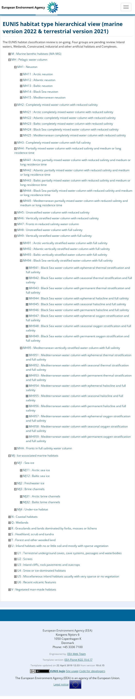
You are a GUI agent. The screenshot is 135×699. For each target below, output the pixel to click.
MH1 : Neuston (27, 67)
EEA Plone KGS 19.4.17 (78, 659)
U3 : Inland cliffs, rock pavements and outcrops (48, 565)
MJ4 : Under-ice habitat (32, 509)
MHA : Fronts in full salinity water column (44, 448)
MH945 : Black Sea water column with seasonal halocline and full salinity (77, 304)
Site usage (72, 671)
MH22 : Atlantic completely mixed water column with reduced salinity (69, 118)
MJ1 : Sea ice (25, 463)
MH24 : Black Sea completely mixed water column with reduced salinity (71, 129)
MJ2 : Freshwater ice (30, 483)
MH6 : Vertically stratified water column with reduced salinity (58, 218)
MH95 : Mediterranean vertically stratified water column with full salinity (71, 348)
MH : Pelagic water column (29, 60)
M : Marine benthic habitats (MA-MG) (36, 54)
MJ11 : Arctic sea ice (36, 470)
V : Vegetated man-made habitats (33, 589)
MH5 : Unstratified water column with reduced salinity (53, 212)
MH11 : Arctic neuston (38, 74)
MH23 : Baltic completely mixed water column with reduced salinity (68, 124)
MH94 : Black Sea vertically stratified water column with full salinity (68, 260)
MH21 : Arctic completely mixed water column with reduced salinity (68, 112)
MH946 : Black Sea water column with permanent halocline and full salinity (79, 310)
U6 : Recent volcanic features (36, 582)
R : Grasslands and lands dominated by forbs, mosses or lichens (54, 528)
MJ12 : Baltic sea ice (36, 476)
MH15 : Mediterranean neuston (44, 97)
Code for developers (92, 671)
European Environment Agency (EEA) (67, 630)
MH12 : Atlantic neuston (39, 80)
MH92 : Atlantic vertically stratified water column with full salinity (66, 249)
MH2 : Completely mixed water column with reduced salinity (57, 105)
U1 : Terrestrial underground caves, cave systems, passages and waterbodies (69, 553)
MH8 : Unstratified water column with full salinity (49, 230)
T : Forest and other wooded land (33, 540)
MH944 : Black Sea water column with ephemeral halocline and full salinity (79, 298)
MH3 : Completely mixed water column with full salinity (54, 142)
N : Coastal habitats (24, 517)
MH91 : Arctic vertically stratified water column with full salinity (65, 243)
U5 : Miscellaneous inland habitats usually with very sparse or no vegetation (68, 576)
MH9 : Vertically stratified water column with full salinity (54, 236)
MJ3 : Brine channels (31, 489)
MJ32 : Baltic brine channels (41, 502)
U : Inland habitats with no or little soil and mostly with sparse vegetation (59, 546)
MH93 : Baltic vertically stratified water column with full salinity (65, 255)
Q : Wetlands (19, 522)
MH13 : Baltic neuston (38, 86)
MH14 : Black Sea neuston (40, 92)
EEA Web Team (76, 654)
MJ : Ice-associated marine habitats (34, 455)
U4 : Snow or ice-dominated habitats (41, 570)
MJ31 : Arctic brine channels (41, 496)
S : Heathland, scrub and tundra (32, 534)
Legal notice (61, 684)
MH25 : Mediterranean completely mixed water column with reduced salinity (74, 135)
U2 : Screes (24, 559)
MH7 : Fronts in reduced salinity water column (48, 224)
